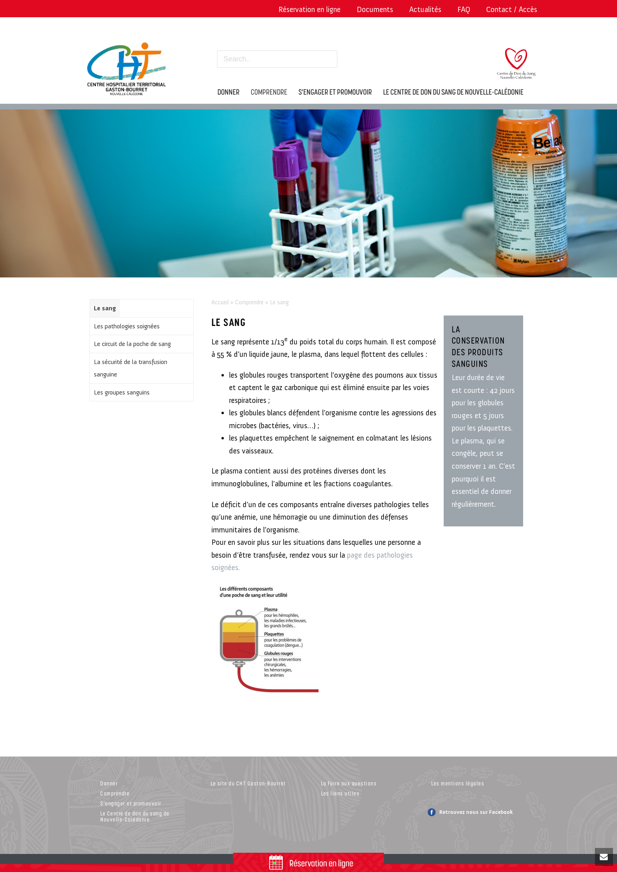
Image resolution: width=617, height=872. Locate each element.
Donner (109, 783)
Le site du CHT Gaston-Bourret (248, 783)
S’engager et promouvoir (131, 803)
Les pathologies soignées (127, 326)
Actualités (425, 9)
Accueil (220, 302)
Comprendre (249, 302)
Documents (375, 9)
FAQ (463, 9)
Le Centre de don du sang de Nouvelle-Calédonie (135, 816)
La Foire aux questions (349, 783)
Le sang (105, 308)
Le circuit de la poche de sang (132, 344)
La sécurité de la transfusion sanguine (130, 368)
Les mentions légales (457, 783)
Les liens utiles (340, 793)
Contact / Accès (511, 9)
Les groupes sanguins (122, 392)
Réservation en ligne (309, 9)
